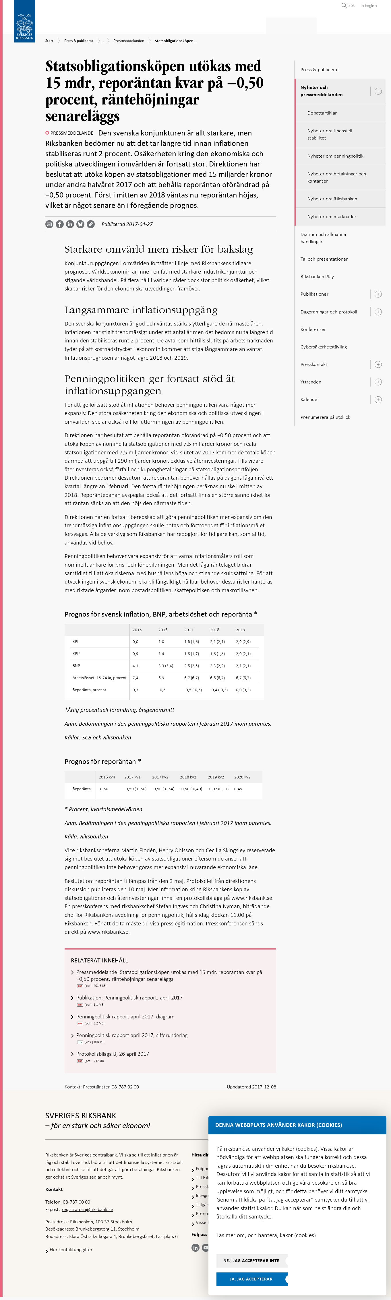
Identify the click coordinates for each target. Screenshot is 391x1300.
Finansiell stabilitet (210, 24)
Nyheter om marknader (331, 215)
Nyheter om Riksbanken (332, 197)
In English (369, 5)
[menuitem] (367, 5)
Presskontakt (314, 362)
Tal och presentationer (324, 257)
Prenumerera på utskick (325, 415)
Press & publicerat (298, 24)
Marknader (255, 24)
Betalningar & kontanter (104, 24)
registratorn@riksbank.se (87, 1212)
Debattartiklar (322, 111)
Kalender (310, 398)
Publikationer (314, 292)
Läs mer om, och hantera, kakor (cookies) (266, 1235)
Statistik (55, 24)
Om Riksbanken (345, 24)
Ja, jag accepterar (251, 1279)
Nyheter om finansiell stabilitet (329, 132)
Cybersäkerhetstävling (324, 345)
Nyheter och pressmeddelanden (322, 89)
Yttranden (311, 380)
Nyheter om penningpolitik (335, 154)
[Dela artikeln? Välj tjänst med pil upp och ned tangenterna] (71, 223)
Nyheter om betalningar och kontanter (336, 175)
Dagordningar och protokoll (329, 310)
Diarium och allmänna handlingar (323, 236)
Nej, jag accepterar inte (251, 1260)
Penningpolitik (161, 24)
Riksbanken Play (317, 275)
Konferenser (313, 327)
